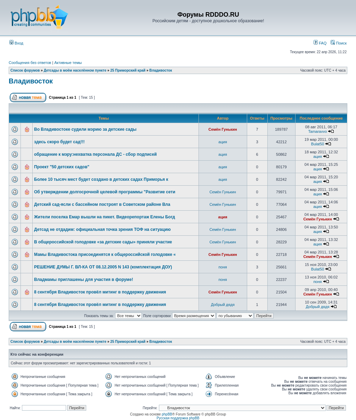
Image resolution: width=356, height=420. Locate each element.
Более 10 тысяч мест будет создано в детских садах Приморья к (101, 179)
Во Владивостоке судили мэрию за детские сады (85, 129)
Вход (16, 43)
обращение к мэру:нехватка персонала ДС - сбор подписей (95, 154)
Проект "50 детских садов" (61, 166)
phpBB (167, 414)
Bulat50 (317, 144)
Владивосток (160, 70)
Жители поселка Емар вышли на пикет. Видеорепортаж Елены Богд (104, 217)
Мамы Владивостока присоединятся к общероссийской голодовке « (105, 254)
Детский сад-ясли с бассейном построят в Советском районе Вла (102, 204)
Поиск (339, 43)
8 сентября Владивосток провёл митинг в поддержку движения (100, 292)
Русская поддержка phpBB (177, 418)
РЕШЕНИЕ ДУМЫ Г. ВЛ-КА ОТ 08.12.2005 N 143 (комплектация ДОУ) (103, 267)
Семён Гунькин (223, 129)
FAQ (320, 43)
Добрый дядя (223, 304)
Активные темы (68, 62)
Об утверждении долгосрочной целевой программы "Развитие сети (104, 191)
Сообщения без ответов (30, 62)
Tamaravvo (317, 131)
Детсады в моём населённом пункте (75, 70)
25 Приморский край (127, 70)
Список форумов (25, 70)
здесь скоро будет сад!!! (59, 141)
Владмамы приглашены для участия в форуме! (83, 279)
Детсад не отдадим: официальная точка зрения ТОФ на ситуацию (102, 229)
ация (222, 142)
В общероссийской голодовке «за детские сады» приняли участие (103, 242)
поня (223, 267)
